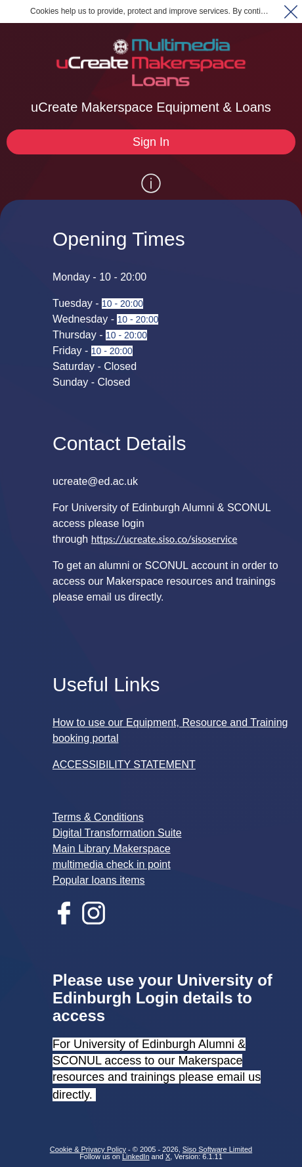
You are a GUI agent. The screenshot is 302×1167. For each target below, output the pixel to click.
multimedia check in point (112, 864)
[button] (290, 11)
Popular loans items (99, 880)
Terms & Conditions (98, 817)
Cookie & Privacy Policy (88, 1149)
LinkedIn (136, 1156)
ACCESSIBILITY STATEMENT (124, 764)
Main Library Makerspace (112, 848)
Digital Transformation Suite (117, 832)
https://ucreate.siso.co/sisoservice (164, 539)
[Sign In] (151, 141)
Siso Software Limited (217, 1149)
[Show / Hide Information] (151, 183)
